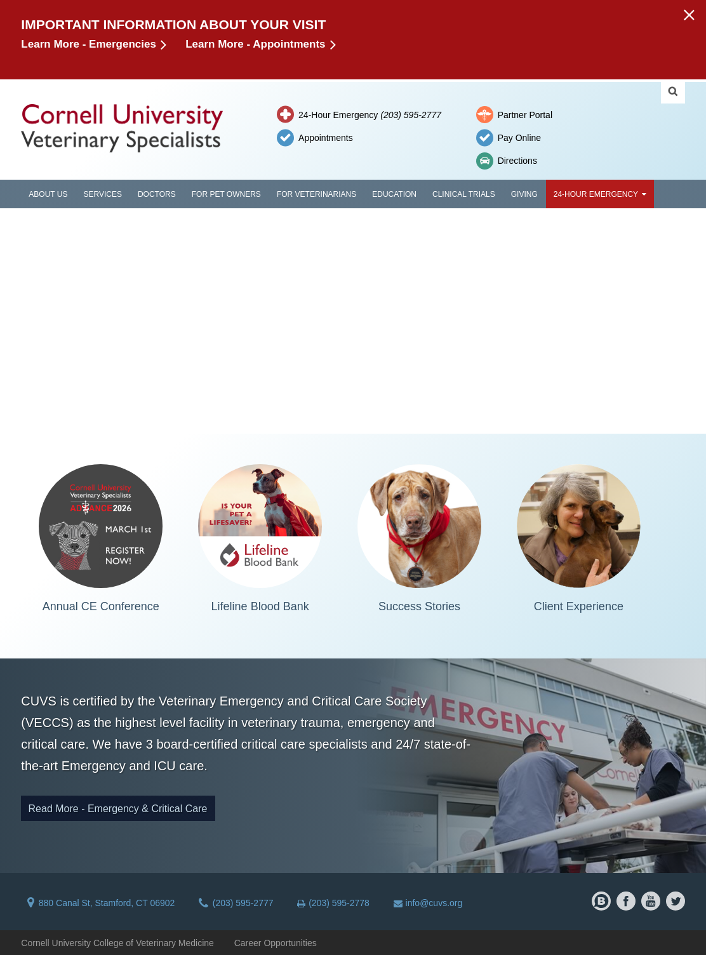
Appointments (325, 138)
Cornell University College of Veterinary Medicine (117, 943)
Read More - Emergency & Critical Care (118, 808)
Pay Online (519, 138)
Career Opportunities (275, 943)
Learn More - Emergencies (88, 44)
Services (102, 194)
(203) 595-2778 (333, 903)
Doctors (157, 194)
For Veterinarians (316, 194)
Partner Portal (525, 115)
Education (394, 194)
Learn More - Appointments (255, 44)
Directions (517, 161)
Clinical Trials (463, 194)
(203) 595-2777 (236, 903)
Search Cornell (673, 91)
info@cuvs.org (428, 903)
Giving (524, 194)
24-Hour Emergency (369, 115)
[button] (688, 14)
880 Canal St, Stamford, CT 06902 (101, 903)
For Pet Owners (226, 194)
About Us (48, 194)
